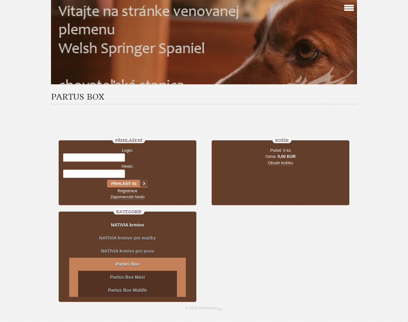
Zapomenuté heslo (127, 196)
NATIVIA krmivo (127, 225)
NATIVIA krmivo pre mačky (127, 238)
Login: (127, 150)
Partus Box (127, 264)
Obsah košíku (280, 162)
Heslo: (128, 166)
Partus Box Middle (127, 290)
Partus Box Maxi (127, 277)
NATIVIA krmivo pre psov (127, 251)
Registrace (127, 190)
